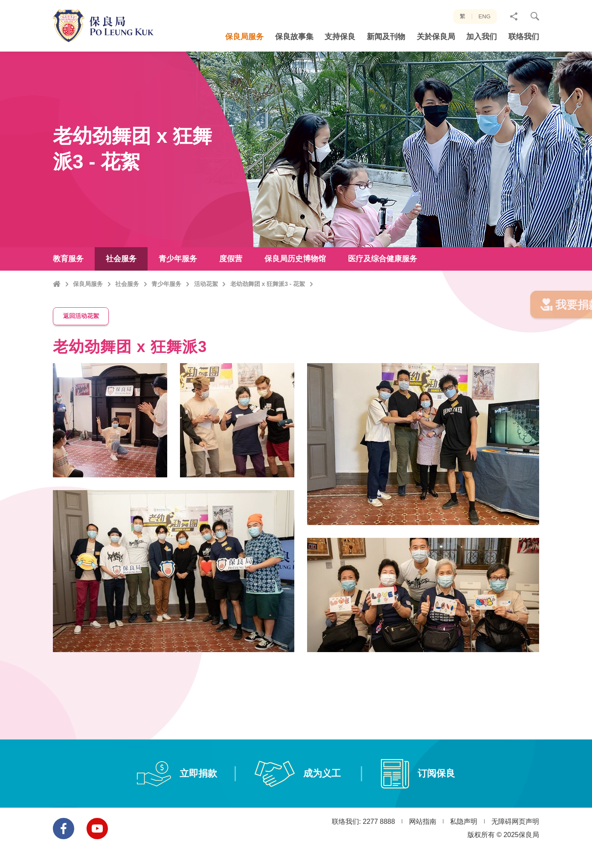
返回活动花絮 (81, 326)
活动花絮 (206, 301)
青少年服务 (166, 301)
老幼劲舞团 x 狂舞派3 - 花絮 (267, 301)
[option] (173, 524)
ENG (484, 16)
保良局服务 (88, 301)
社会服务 (127, 301)
